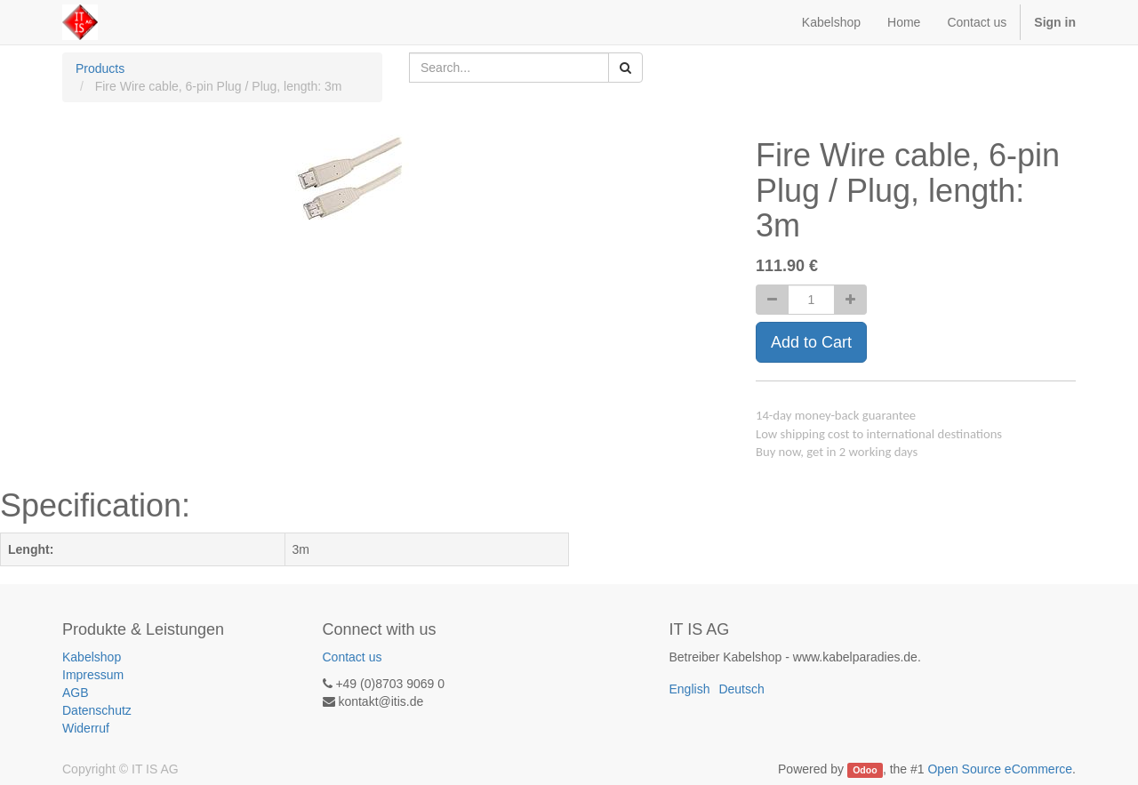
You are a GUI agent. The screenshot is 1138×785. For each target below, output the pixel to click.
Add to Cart (811, 342)
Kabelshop (91, 657)
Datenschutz (97, 710)
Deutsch (741, 689)
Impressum (93, 675)
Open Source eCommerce (999, 769)
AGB (75, 692)
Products (100, 68)
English (689, 689)
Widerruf (85, 728)
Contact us (352, 657)
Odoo (865, 770)
